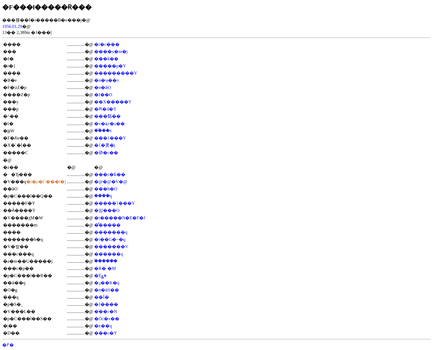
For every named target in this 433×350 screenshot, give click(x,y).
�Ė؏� (100, 275)
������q (108, 254)
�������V (111, 246)
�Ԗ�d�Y (105, 109)
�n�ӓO (102, 87)
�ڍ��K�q (106, 282)
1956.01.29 (12, 26)
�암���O (107, 210)
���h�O (105, 188)
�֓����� (105, 261)
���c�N (105, 311)
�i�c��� (107, 44)
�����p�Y (110, 66)
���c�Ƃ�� (109, 174)
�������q (110, 232)
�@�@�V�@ (110, 181)
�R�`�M (105, 268)
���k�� (106, 58)
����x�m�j (111, 51)
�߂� (8, 345)
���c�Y (105, 333)
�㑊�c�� (106, 152)
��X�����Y (112, 101)
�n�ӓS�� (106, 290)
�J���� (106, 304)
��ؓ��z (103, 130)
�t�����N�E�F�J (119, 217)
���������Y (115, 73)
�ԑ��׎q (103, 325)
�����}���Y (114, 203)
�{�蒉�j (104, 145)
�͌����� (107, 225)
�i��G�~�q (109, 239)
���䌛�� (107, 116)
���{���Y (110, 138)
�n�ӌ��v (106, 80)
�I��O (103, 94)
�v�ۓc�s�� (109, 123)
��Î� (101, 297)
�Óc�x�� (106, 318)
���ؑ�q (103, 195)
